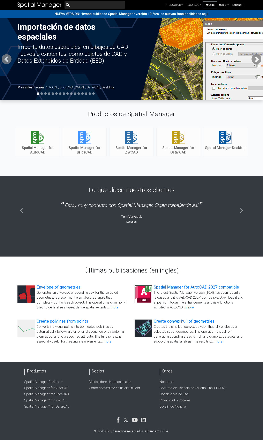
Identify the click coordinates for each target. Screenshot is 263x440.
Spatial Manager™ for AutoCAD (46, 388)
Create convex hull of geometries (184, 321)
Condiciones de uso (174, 394)
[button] (224, 4)
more (114, 307)
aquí (205, 14)
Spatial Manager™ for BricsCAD (46, 394)
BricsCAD (66, 87)
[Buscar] (95, 5)
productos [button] (173, 4)
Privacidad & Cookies (175, 400)
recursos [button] (192, 4)
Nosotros (166, 382)
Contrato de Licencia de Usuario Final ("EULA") (193, 388)
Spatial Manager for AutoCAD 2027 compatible (196, 287)
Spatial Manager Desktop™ (43, 382)
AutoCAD (51, 87)
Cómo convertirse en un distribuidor (114, 388)
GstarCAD (93, 87)
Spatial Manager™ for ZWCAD (45, 400)
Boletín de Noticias (173, 406)
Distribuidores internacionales (110, 382)
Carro (210, 4)
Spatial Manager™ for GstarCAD (46, 406)
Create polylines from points (62, 321)
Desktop (108, 87)
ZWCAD (79, 87)
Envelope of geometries (59, 287)
